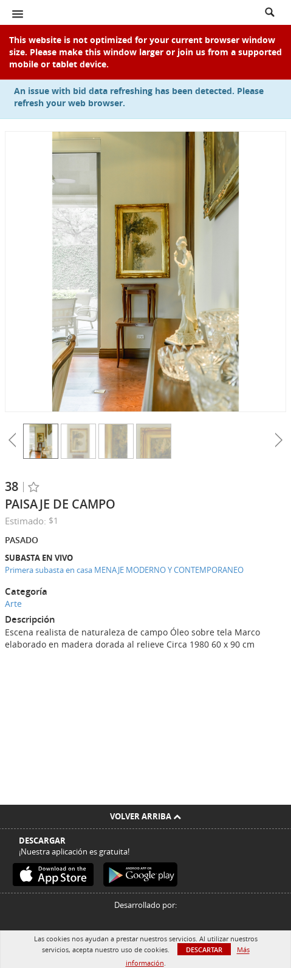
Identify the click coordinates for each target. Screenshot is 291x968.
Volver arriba (145, 816)
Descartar (204, 949)
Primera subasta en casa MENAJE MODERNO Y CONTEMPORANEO (124, 569)
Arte (13, 603)
